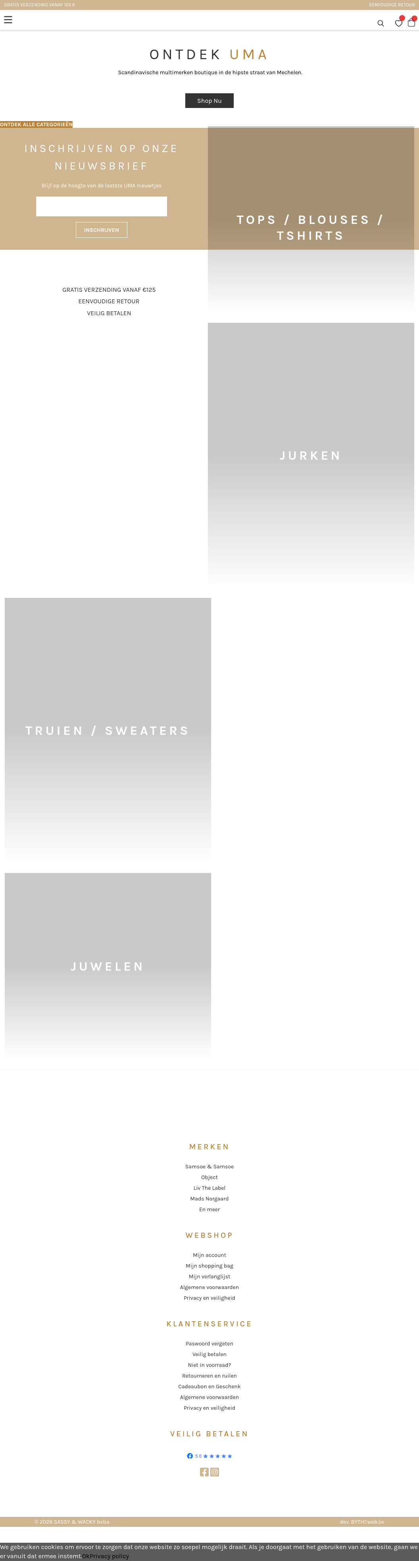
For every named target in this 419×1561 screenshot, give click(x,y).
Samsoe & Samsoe (209, 1166)
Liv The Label (210, 1188)
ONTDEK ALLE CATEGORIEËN (36, 124)
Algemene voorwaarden (209, 1287)
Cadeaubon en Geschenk (209, 1386)
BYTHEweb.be (367, 1522)
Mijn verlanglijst (210, 1276)
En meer (209, 1209)
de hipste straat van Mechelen (263, 72)
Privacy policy (109, 1556)
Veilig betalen (209, 1354)
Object (209, 1177)
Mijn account (209, 1255)
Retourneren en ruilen (209, 1375)
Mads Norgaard (209, 1198)
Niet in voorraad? (209, 1365)
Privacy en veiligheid (209, 1298)
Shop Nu (209, 100)
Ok (86, 1556)
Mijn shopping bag (209, 1265)
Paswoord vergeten (209, 1343)
